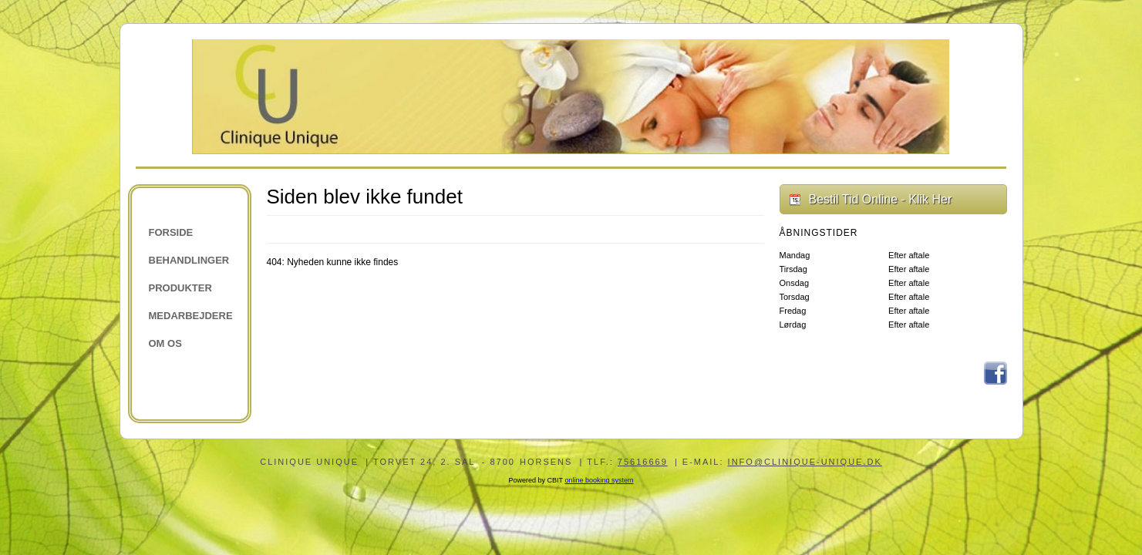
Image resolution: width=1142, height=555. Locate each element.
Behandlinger (189, 260)
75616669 (643, 461)
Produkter (180, 288)
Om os (165, 343)
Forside (171, 232)
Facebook (995, 373)
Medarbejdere (191, 315)
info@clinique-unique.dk (805, 461)
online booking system (598, 480)
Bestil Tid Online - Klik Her (880, 199)
